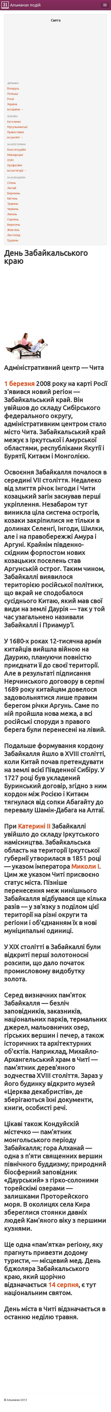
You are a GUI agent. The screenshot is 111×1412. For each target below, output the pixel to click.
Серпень (13, 219)
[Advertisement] (55, 52)
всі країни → (15, 109)
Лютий (11, 188)
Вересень (13, 224)
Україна (12, 104)
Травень (12, 203)
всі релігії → (15, 137)
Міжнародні (15, 154)
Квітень (12, 198)
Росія (10, 99)
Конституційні (16, 149)
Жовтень (13, 230)
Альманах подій (25, 5)
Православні (15, 132)
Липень (12, 214)
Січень (11, 182)
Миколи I (85, 866)
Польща (12, 93)
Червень (13, 209)
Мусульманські (17, 127)
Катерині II (34, 826)
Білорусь (13, 88)
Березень (13, 193)
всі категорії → (17, 170)
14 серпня (63, 1284)
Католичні (14, 121)
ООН (10, 160)
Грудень (12, 240)
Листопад (13, 235)
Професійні (14, 165)
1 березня (19, 383)
